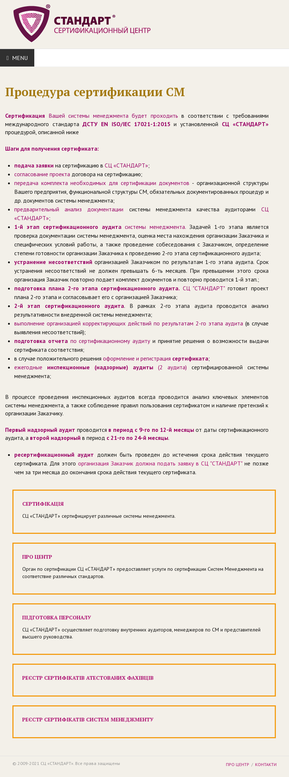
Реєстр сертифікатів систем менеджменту (88, 719)
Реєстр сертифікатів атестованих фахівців (88, 677)
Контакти (266, 764)
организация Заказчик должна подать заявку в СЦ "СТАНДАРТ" (160, 463)
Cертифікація (43, 503)
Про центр (37, 556)
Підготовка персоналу (56, 617)
